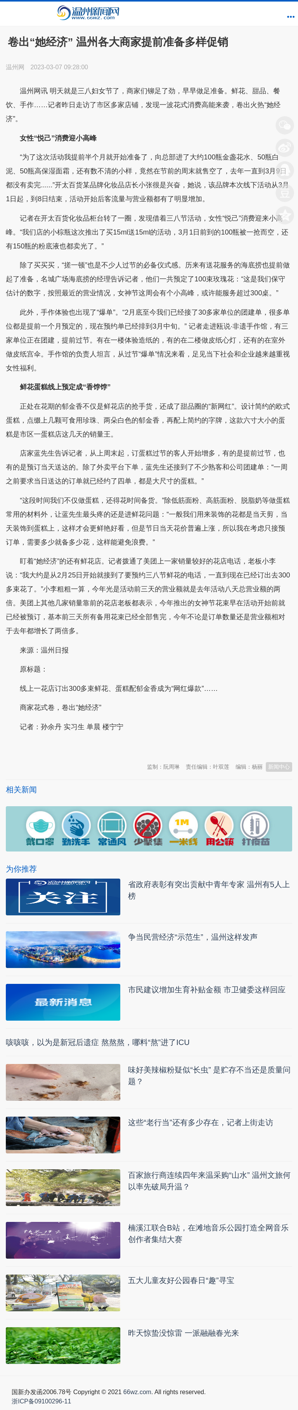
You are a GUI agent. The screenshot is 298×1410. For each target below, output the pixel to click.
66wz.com (137, 1392)
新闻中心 (279, 767)
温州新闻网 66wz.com (75, 746)
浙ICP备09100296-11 (41, 1401)
